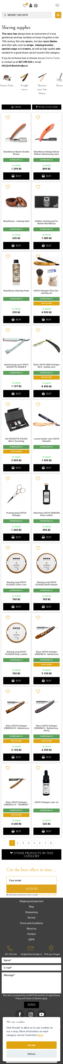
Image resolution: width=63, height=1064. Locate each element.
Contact (31, 934)
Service (31, 917)
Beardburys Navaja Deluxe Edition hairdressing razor (46, 153)
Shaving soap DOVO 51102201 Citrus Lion (16, 583)
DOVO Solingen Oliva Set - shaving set (46, 292)
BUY (16, 176)
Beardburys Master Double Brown (16, 153)
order (16, 107)
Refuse (31, 1054)
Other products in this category (31, 854)
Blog (31, 906)
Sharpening (31, 912)
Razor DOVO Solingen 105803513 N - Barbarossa (16, 727)
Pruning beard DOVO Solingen (16, 514)
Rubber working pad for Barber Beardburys (46, 222)
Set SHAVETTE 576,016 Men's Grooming (16, 440)
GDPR (31, 939)
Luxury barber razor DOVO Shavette (46, 440)
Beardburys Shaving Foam (16, 291)
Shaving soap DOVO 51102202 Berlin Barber (46, 583)
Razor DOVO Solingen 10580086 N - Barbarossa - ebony (46, 728)
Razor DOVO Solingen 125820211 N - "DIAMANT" (16, 803)
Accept (31, 1045)
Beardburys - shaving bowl (16, 221)
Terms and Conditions (31, 923)
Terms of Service (34, 998)
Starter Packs (52, 58)
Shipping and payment (31, 901)
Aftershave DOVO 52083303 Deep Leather (46, 514)
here (40, 1035)
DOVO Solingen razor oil (46, 802)
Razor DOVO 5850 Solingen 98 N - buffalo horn (46, 366)
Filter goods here (47, 107)
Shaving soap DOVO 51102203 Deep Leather (16, 653)
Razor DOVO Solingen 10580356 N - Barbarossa (46, 653)
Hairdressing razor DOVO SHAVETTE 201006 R (16, 366)
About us (31, 928)
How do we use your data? (47, 895)
